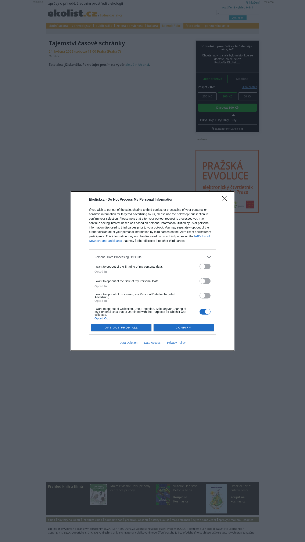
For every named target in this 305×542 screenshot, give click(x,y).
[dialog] (152, 271)
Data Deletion (128, 342)
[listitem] (152, 257)
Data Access (152, 342)
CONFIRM (184, 327)
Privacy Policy (176, 342)
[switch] (205, 266)
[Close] (226, 200)
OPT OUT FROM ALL (121, 327)
